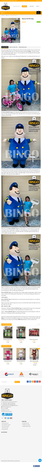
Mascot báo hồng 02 (7, 366)
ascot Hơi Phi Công (14, 234)
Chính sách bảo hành (5, 433)
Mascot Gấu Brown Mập (34, 366)
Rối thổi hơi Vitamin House (8, 345)
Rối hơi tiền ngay (21, 345)
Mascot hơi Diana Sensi (21, 366)
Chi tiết (8, 369)
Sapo (19, 466)
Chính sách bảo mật (5, 435)
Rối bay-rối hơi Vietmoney (34, 345)
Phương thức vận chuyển (26, 430)
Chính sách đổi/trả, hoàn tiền (6, 430)
